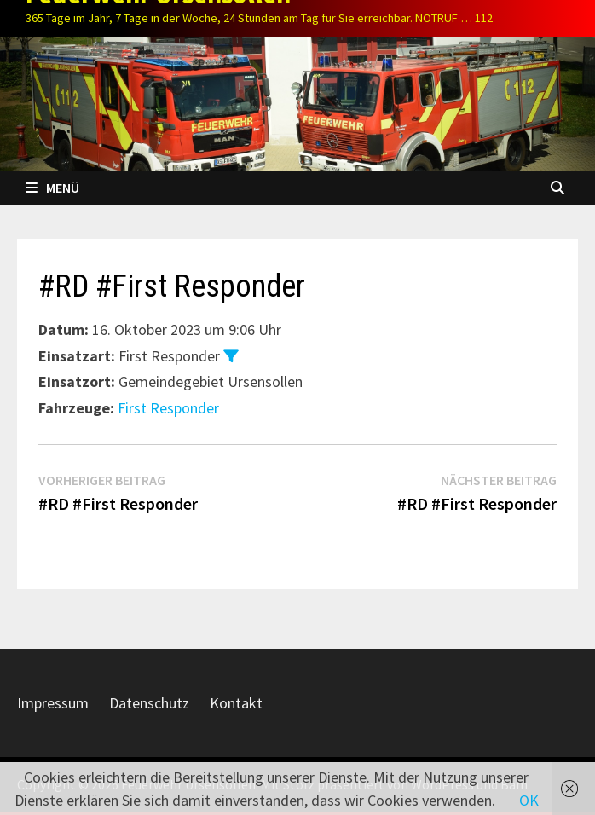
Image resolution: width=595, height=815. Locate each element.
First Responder (168, 408)
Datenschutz (149, 703)
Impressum (53, 703)
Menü (52, 187)
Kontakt (236, 703)
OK (529, 800)
